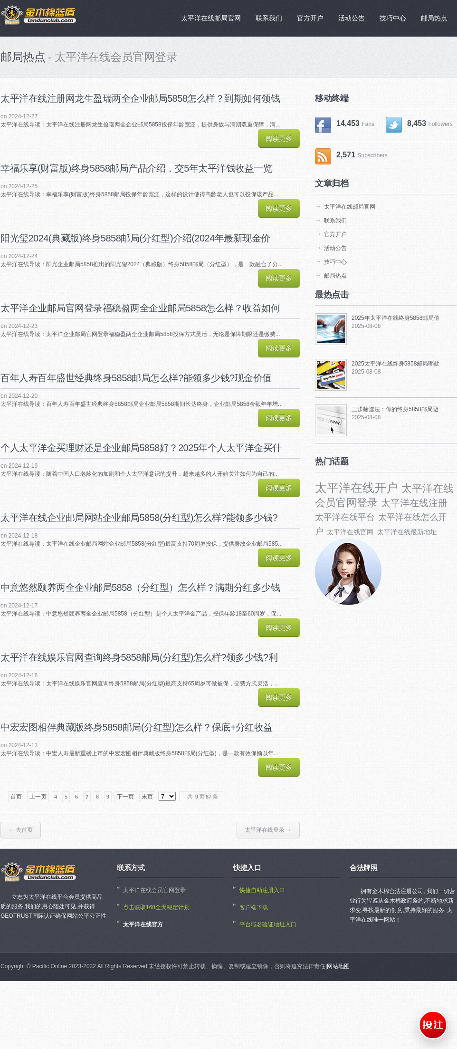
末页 (147, 796)
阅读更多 (279, 138)
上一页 (38, 796)
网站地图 (338, 966)
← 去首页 (21, 830)
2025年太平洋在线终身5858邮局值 (395, 318)
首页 (16, 796)
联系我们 (335, 220)
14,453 (344, 125)
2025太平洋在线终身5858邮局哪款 (395, 363)
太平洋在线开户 (356, 487)
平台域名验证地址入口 (267, 924)
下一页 (125, 796)
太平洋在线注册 (414, 503)
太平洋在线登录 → (268, 830)
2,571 (351, 156)
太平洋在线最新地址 (407, 532)
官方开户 (335, 234)
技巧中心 (335, 262)
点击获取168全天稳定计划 (156, 907)
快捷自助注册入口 (262, 890)
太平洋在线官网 (350, 532)
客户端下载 (253, 907)
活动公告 (335, 248)
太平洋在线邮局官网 (349, 206)
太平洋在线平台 (345, 517)
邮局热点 (335, 275)
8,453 (419, 125)
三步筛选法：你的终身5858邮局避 (395, 409)
